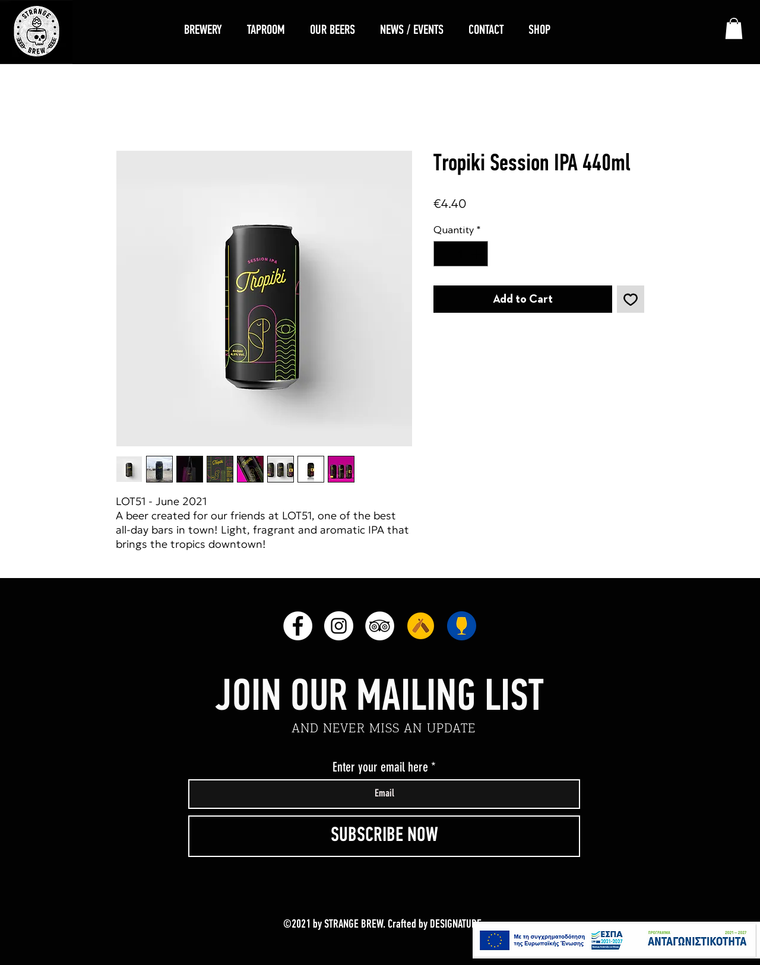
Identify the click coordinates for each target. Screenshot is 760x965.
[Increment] (477, 254)
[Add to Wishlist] (630, 299)
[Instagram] (338, 625)
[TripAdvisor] (379, 625)
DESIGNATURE (456, 925)
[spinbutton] (461, 254)
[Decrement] (444, 254)
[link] (734, 28)
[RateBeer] (461, 625)
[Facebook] (297, 625)
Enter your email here (380, 767)
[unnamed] (420, 625)
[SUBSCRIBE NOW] (384, 836)
